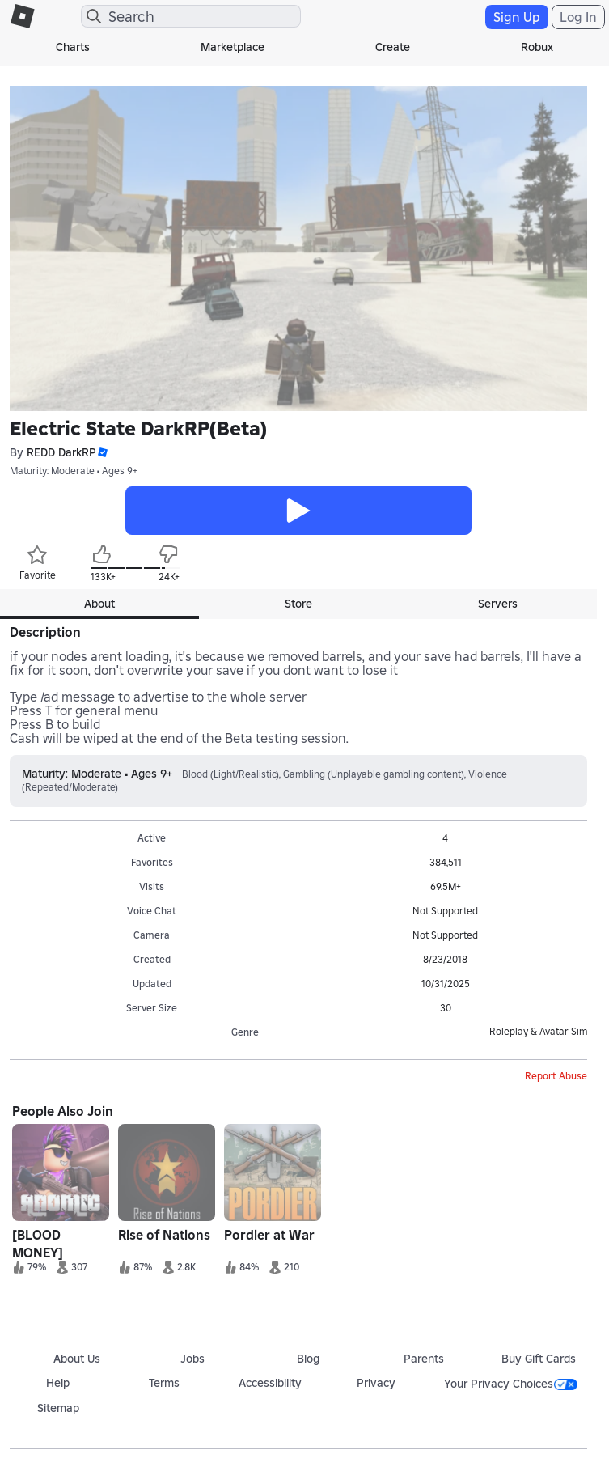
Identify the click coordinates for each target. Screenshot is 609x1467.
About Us (76, 1358)
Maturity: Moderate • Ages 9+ (73, 470)
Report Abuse (556, 1076)
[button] (102, 452)
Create (392, 47)
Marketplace (232, 47)
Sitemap (58, 1408)
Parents (424, 1358)
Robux (537, 47)
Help (58, 1383)
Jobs (192, 1358)
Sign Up (516, 17)
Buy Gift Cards (538, 1358)
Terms (164, 1383)
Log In (578, 17)
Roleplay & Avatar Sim (538, 1031)
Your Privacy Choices (510, 1383)
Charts (73, 47)
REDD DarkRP (61, 453)
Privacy (376, 1383)
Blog (308, 1358)
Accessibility (270, 1383)
